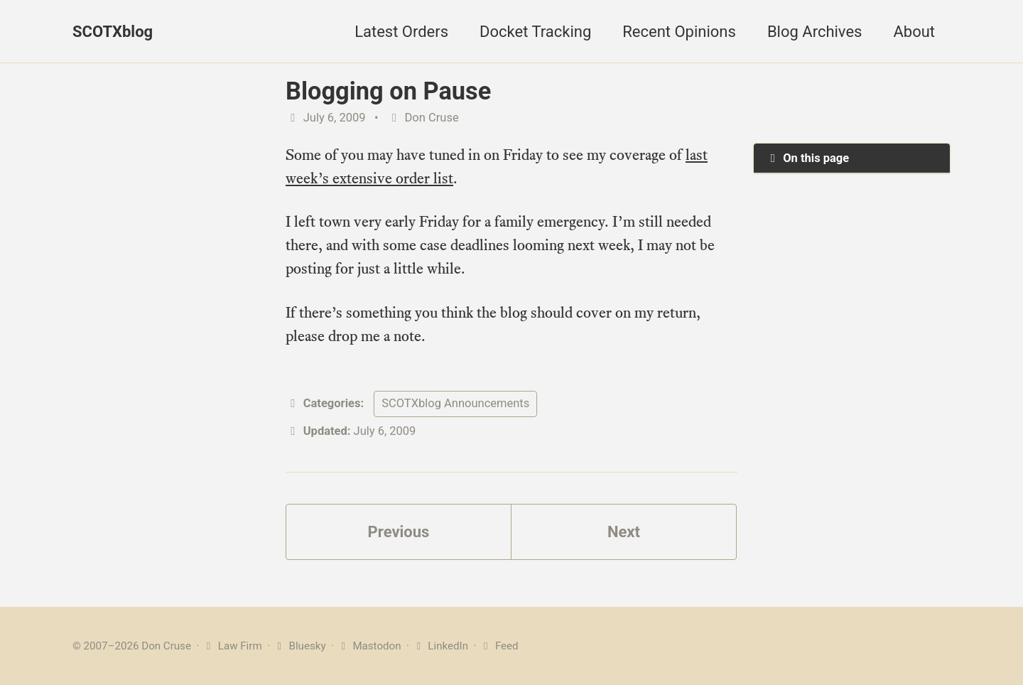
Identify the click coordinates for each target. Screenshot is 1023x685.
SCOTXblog (112, 32)
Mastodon (369, 646)
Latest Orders (401, 32)
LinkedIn (440, 646)
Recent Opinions (679, 32)
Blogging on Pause (388, 91)
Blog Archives (814, 32)
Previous (399, 532)
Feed (498, 646)
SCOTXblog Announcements (455, 403)
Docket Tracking (535, 32)
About (914, 32)
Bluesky (299, 646)
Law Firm (232, 646)
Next (623, 532)
